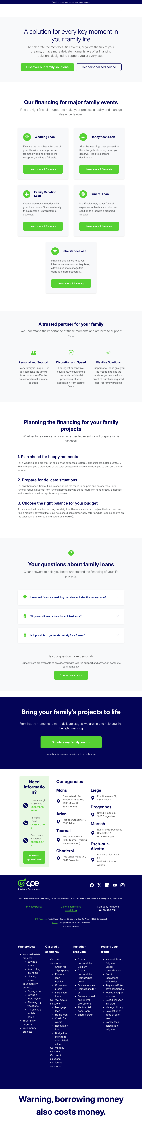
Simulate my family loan (71, 742)
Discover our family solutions (47, 67)
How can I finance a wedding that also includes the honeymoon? (64, 597)
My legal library (114, 1007)
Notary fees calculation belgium (112, 1025)
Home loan (61, 1014)
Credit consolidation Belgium (85, 963)
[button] (121, 11)
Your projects (26, 946)
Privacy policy (34, 906)
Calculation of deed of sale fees (113, 1014)
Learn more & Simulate (43, 169)
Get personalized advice (99, 67)
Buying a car (34, 991)
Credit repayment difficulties (111, 978)
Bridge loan (61, 1033)
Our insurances (86, 985)
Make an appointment (34, 857)
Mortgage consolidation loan (62, 1040)
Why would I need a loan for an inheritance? (52, 616)
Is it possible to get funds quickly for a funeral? (54, 635)
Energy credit (85, 1014)
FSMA (55, 922)
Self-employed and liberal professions (86, 1000)
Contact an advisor (71, 675)
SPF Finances (41, 919)
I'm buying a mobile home (34, 1013)
